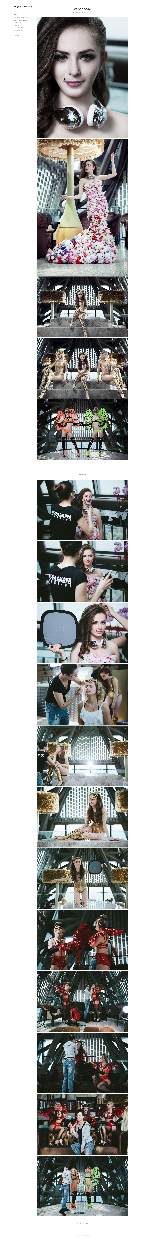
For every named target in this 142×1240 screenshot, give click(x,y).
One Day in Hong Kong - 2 (21, 17)
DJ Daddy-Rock (18, 27)
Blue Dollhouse (18, 30)
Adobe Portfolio (85, 1235)
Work (15, 14)
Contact (16, 35)
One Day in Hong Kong (21, 20)
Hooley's (16, 25)
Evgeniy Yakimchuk (24, 6)
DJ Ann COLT (18, 22)
